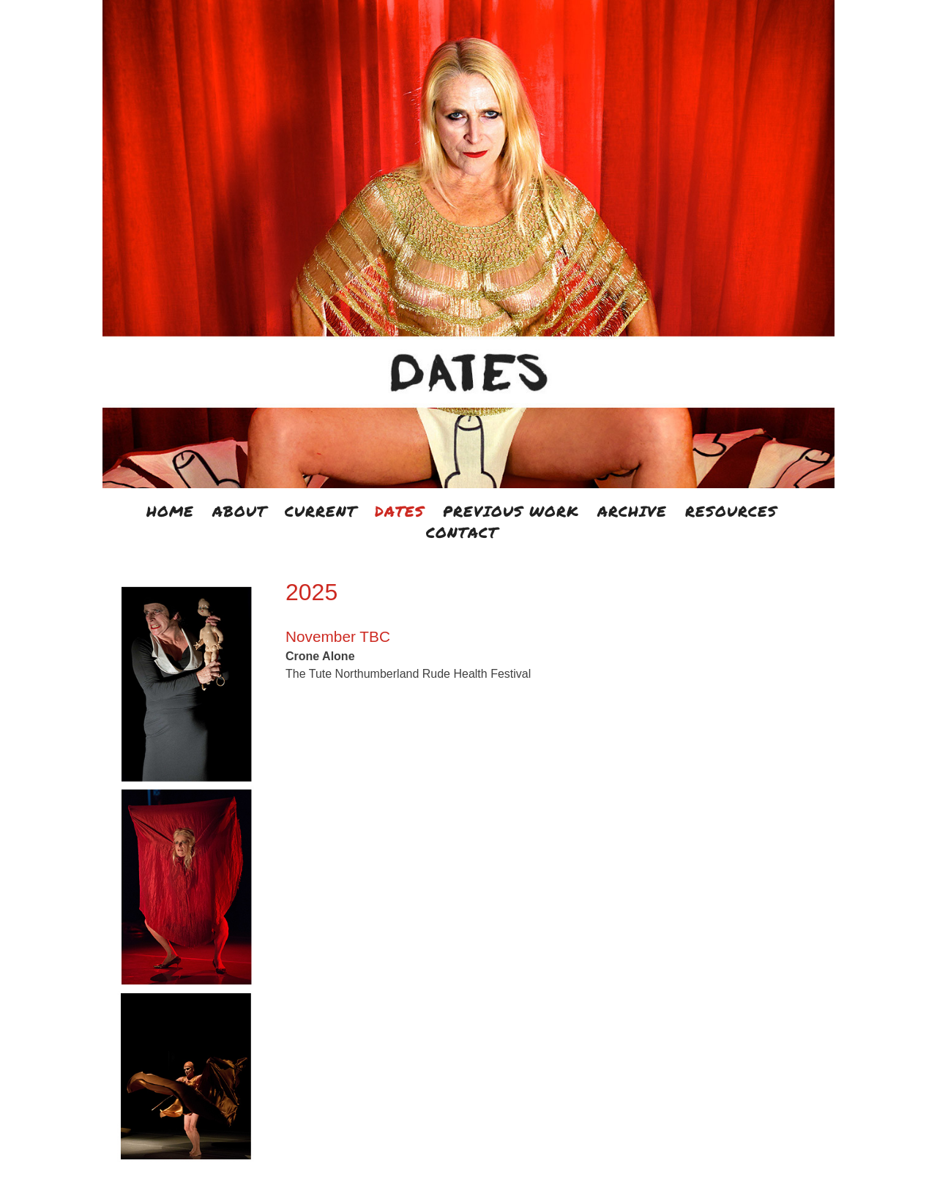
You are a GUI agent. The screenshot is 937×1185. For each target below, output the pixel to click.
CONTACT (462, 532)
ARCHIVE (632, 511)
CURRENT (320, 511)
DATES (400, 511)
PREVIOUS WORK (511, 511)
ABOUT (239, 511)
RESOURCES (731, 511)
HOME (170, 511)
